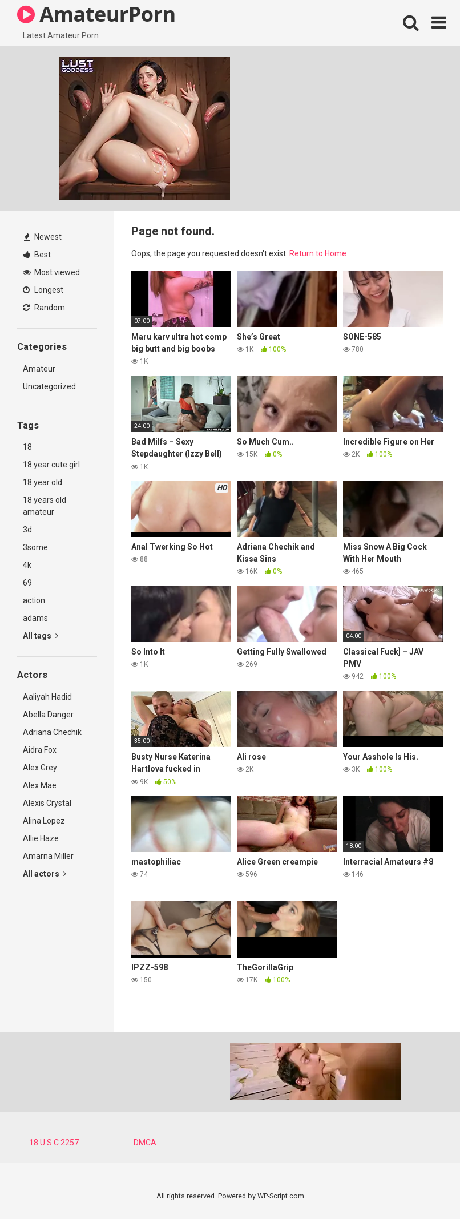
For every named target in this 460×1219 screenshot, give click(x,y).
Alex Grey (40, 767)
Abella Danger (48, 714)
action (34, 600)
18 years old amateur (44, 505)
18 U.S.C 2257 (54, 1142)
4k (27, 565)
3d (27, 529)
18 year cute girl (51, 464)
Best (37, 254)
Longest (43, 289)
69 (27, 582)
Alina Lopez (44, 820)
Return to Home (317, 253)
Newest (43, 236)
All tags (40, 635)
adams (35, 618)
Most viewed (51, 272)
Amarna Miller (48, 856)
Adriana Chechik (52, 732)
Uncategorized (49, 386)
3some (35, 547)
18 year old (42, 482)
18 (27, 446)
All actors (44, 873)
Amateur (39, 368)
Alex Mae (40, 785)
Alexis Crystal (47, 803)
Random (44, 307)
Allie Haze (41, 838)
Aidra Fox (40, 749)
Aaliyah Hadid (47, 696)
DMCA (145, 1142)
